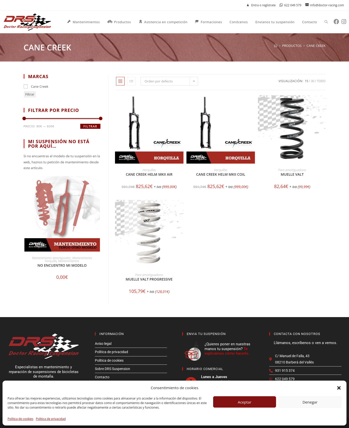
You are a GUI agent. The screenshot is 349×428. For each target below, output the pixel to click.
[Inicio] (275, 45)
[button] (338, 387)
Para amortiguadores (292, 170)
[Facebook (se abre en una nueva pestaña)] (337, 21)
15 (306, 81)
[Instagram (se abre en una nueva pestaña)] (344, 21)
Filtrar (29, 94)
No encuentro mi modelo (62, 265)
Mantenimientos (68, 261)
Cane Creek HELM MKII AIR (149, 174)
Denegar (310, 402)
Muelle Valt (292, 174)
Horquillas (149, 170)
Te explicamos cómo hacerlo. (227, 351)
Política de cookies (20, 419)
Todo (321, 81)
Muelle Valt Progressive (149, 279)
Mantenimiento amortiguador (51, 258)
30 (312, 81)
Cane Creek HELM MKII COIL (220, 174)
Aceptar (244, 402)
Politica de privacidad (51, 419)
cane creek (315, 45)
